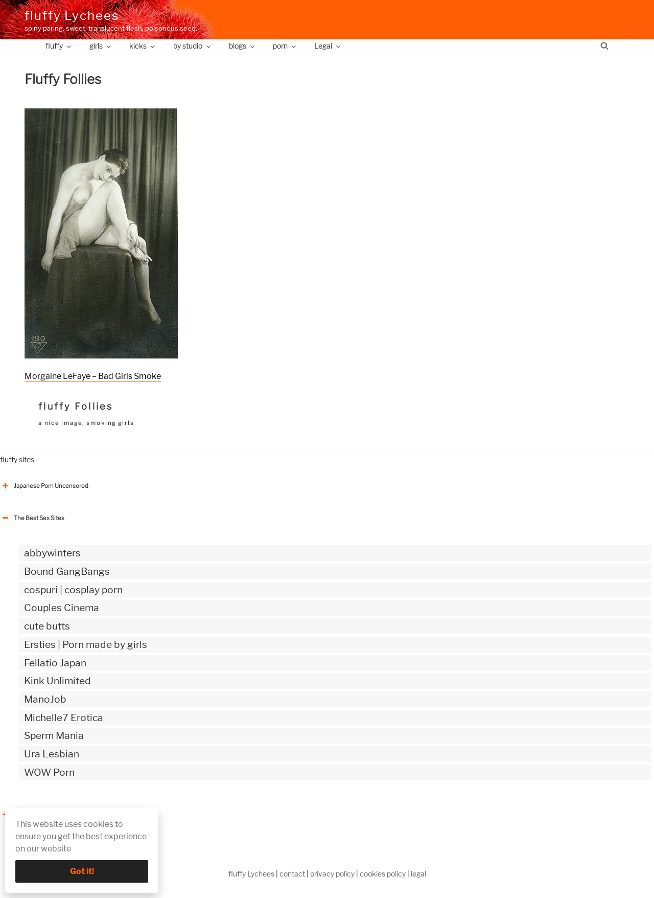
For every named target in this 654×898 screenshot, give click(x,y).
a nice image (60, 422)
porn (285, 45)
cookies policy (383, 873)
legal (418, 873)
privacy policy (332, 873)
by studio (192, 45)
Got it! (82, 871)
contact (292, 873)
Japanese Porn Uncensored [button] (44, 486)
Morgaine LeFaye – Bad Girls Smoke (93, 376)
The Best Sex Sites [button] (32, 518)
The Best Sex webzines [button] (38, 815)
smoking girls (110, 422)
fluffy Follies (75, 406)
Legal (328, 45)
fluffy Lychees (72, 15)
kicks (142, 45)
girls (100, 45)
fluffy (59, 45)
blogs (242, 45)
